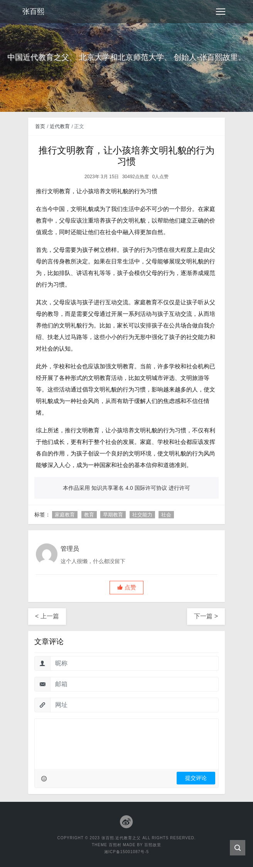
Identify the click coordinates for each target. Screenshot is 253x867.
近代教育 (60, 126)
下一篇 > (206, 616)
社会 (166, 515)
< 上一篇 (47, 616)
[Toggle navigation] (221, 11)
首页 (40, 126)
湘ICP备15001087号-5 (126, 852)
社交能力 (142, 515)
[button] (126, 587)
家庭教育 (65, 515)
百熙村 (115, 845)
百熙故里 (152, 845)
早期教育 (113, 515)
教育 (89, 515)
